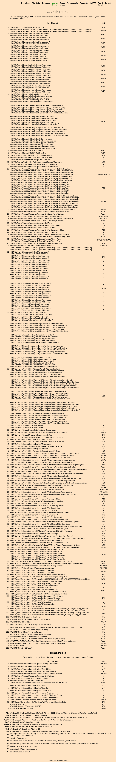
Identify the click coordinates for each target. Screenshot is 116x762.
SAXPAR (92, 3)
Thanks (84, 3)
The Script (36, 3)
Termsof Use (62, 4)
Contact (108, 3)
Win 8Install (100, 4)
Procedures (72, 3)
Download (46, 3)
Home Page (25, 3)
